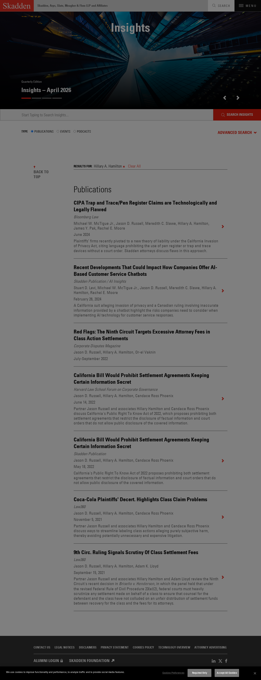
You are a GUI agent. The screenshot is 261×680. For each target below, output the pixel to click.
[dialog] (130, 673)
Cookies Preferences (173, 672)
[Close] (255, 673)
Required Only (199, 672)
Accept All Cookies (227, 672)
